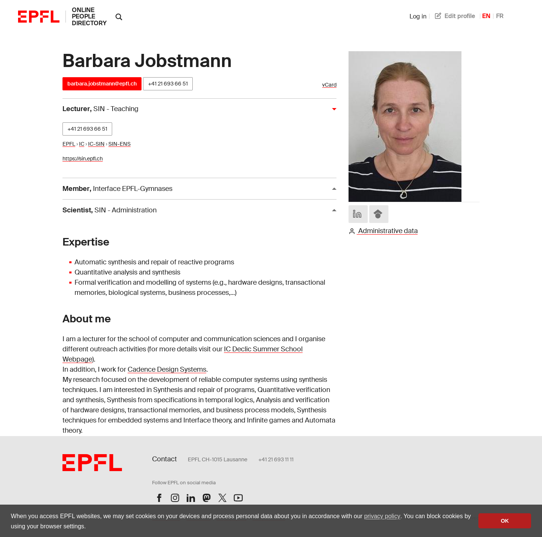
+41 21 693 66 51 (168, 83)
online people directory (89, 16)
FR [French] (500, 16)
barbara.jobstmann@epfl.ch (102, 83)
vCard (329, 85)
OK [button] (505, 521)
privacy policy (382, 516)
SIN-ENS (119, 143)
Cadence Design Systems (167, 369)
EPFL (68, 143)
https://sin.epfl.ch (82, 158)
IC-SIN (96, 143)
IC (81, 143)
